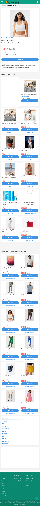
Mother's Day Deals (18, 480)
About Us (3, 491)
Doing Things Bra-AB (6, 321)
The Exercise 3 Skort (6, 402)
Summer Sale (17, 483)
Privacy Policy (4, 493)
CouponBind (26, 502)
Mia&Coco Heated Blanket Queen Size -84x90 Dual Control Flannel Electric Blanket (29, 94)
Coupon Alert (29, 478)
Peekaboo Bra (24, 402)
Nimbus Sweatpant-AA (26, 321)
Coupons (3, 485)
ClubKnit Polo (24, 294)
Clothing (4, 421)
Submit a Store (30, 480)
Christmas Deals (17, 478)
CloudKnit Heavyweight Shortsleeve (29, 268)
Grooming (5, 443)
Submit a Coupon (30, 483)
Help (27, 485)
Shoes (4, 426)
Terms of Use (4, 495)
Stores (2, 480)
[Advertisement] (10, 92)
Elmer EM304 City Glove (7, 375)
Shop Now (20, 59)
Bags (3, 423)
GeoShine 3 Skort (25, 375)
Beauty (4, 431)
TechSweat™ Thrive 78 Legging (28, 348)
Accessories (5, 428)
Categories (3, 478)
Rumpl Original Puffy (6, 268)
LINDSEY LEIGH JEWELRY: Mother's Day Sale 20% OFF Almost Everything (29, 204)
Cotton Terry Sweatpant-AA (8, 294)
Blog (2, 483)
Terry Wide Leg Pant (6, 348)
